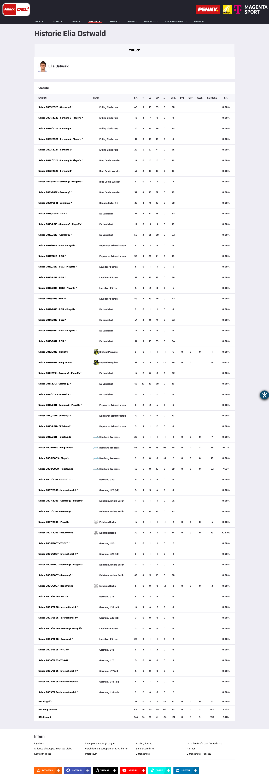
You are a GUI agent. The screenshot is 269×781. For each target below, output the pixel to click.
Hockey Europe (144, 743)
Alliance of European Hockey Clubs (53, 748)
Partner (191, 748)
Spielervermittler (145, 748)
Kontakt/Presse (42, 754)
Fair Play (150, 21)
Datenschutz (143, 754)
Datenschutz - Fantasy (199, 754)
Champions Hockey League (100, 743)
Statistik (95, 21)
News (113, 21)
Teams (130, 21)
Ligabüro (39, 743)
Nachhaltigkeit (175, 21)
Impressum (91, 754)
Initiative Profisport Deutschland (204, 743)
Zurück (134, 50)
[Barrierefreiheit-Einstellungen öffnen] (264, 394)
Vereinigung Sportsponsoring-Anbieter (106, 748)
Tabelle (57, 21)
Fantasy (199, 21)
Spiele (39, 21)
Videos (76, 21)
